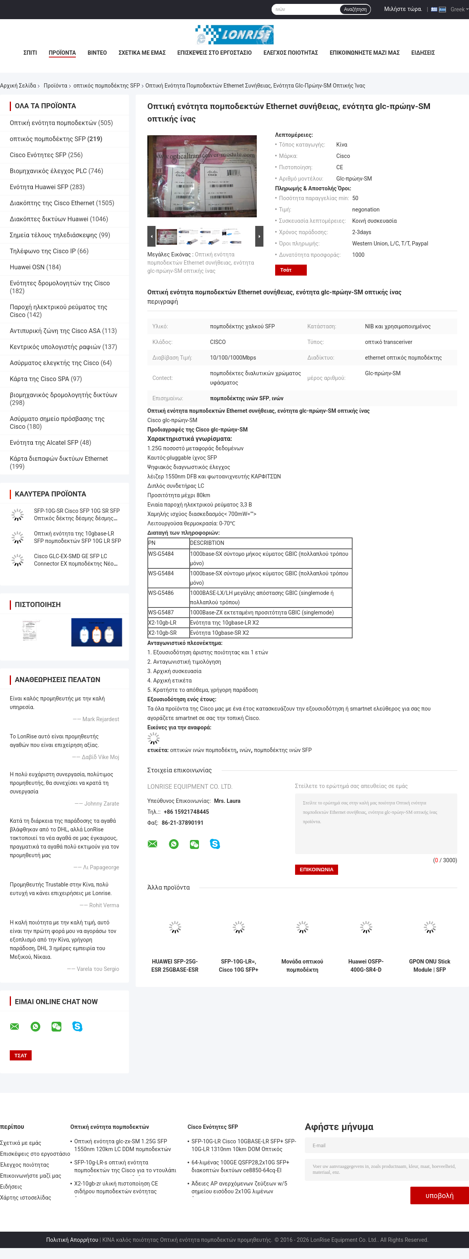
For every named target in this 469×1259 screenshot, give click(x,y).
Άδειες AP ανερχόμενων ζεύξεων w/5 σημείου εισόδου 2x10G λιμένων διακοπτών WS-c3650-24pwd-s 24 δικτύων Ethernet (239, 1188)
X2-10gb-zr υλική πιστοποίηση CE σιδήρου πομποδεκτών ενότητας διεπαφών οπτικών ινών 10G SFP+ (117, 1188)
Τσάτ (286, 270)
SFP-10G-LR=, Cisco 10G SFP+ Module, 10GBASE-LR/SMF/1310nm (238, 965)
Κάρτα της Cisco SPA (39, 379)
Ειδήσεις (423, 53)
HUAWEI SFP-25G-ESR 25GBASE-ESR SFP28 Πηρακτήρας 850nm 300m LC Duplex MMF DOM (174, 965)
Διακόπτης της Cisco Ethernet (52, 203)
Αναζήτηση (355, 9)
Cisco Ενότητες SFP (38, 155)
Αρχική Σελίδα (18, 85)
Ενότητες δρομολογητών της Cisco (60, 283)
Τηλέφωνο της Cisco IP (43, 251)
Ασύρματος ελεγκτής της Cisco (54, 363)
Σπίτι (30, 53)
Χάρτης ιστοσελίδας (25, 1198)
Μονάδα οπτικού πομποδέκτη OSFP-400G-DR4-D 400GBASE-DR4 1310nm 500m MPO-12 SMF (302, 965)
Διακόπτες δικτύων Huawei (49, 219)
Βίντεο (97, 53)
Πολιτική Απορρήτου (72, 1240)
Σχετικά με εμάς (141, 53)
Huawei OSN (27, 267)
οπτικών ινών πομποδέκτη (203, 750)
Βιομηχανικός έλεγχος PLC (48, 171)
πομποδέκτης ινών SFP (283, 750)
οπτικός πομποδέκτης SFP (106, 85)
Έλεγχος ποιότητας (290, 53)
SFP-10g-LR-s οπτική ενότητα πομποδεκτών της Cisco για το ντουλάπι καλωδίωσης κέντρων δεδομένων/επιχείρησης (125, 1167)
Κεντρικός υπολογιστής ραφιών (55, 347)
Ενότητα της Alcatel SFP (44, 442)
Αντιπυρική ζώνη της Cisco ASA (55, 331)
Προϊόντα (62, 53)
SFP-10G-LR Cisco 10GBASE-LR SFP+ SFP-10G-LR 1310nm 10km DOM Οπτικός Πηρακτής (244, 1146)
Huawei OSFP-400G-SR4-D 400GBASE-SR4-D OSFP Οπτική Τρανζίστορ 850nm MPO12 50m (366, 965)
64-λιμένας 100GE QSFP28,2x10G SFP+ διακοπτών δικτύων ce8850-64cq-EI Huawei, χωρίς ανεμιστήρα (240, 1167)
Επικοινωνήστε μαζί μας (365, 53)
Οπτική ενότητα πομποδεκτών (53, 123)
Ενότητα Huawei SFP (39, 187)
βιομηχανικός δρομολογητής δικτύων (63, 395)
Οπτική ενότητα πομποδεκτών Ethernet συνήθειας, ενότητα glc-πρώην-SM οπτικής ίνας (200, 262)
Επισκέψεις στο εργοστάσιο (214, 53)
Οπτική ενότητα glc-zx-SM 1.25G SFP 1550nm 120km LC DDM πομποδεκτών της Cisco (122, 1146)
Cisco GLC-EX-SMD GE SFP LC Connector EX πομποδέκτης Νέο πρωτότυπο (74, 563)
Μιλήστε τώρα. (403, 9)
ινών (245, 750)
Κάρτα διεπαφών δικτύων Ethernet (59, 458)
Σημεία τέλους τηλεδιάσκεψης (53, 235)
